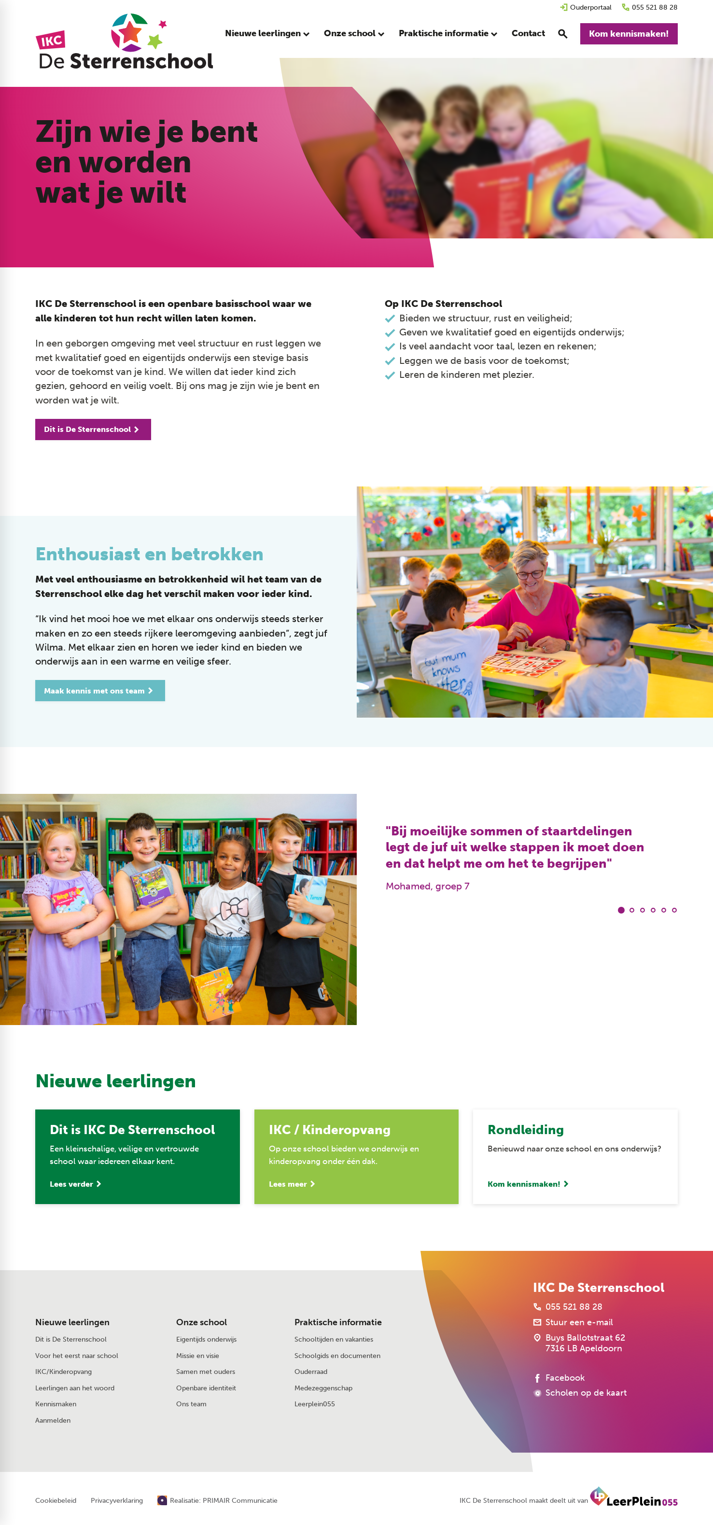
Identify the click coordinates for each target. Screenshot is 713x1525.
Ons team (191, 1404)
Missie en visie (197, 1356)
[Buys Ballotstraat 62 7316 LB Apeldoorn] (579, 1343)
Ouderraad (310, 1372)
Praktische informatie (338, 1322)
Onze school (201, 1322)
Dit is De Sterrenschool (71, 1339)
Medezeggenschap (323, 1388)
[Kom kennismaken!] (629, 33)
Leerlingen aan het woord (74, 1388)
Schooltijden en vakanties (333, 1339)
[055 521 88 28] (649, 7)
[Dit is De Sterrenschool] (93, 429)
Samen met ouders (205, 1372)
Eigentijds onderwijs (206, 1339)
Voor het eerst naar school (76, 1356)
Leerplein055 (314, 1404)
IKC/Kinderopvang (63, 1372)
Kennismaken (55, 1404)
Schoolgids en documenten (337, 1356)
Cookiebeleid (55, 1501)
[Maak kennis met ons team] (100, 690)
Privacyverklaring (117, 1501)
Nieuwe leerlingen (72, 1322)
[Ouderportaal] (585, 7)
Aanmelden (52, 1420)
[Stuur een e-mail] (573, 1322)
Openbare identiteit (206, 1388)
